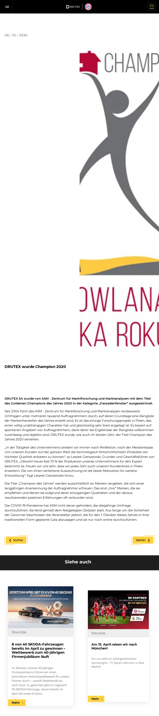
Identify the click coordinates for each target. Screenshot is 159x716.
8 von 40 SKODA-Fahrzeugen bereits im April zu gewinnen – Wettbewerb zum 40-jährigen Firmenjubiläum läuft (39, 648)
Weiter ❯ (143, 540)
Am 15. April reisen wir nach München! (117, 646)
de (7, 7)
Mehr (29, 673)
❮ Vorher (16, 540)
